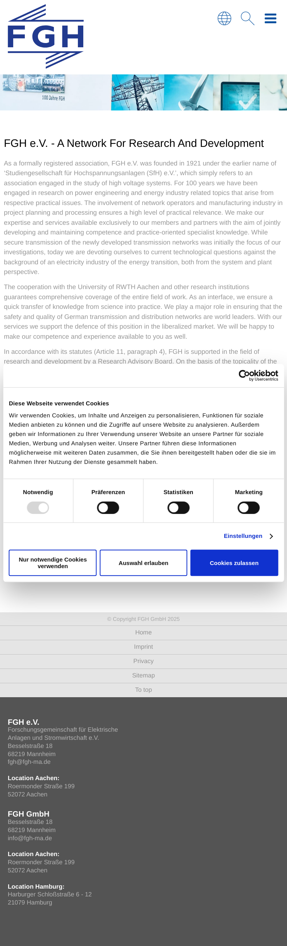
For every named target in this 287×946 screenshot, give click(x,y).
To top (143, 690)
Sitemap (143, 675)
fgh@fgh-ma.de (29, 762)
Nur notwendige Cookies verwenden (53, 562)
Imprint (143, 647)
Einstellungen (243, 536)
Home (143, 632)
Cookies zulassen (234, 563)
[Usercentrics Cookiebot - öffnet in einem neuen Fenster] (244, 375)
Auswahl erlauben (143, 563)
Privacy (143, 661)
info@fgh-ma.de (30, 838)
